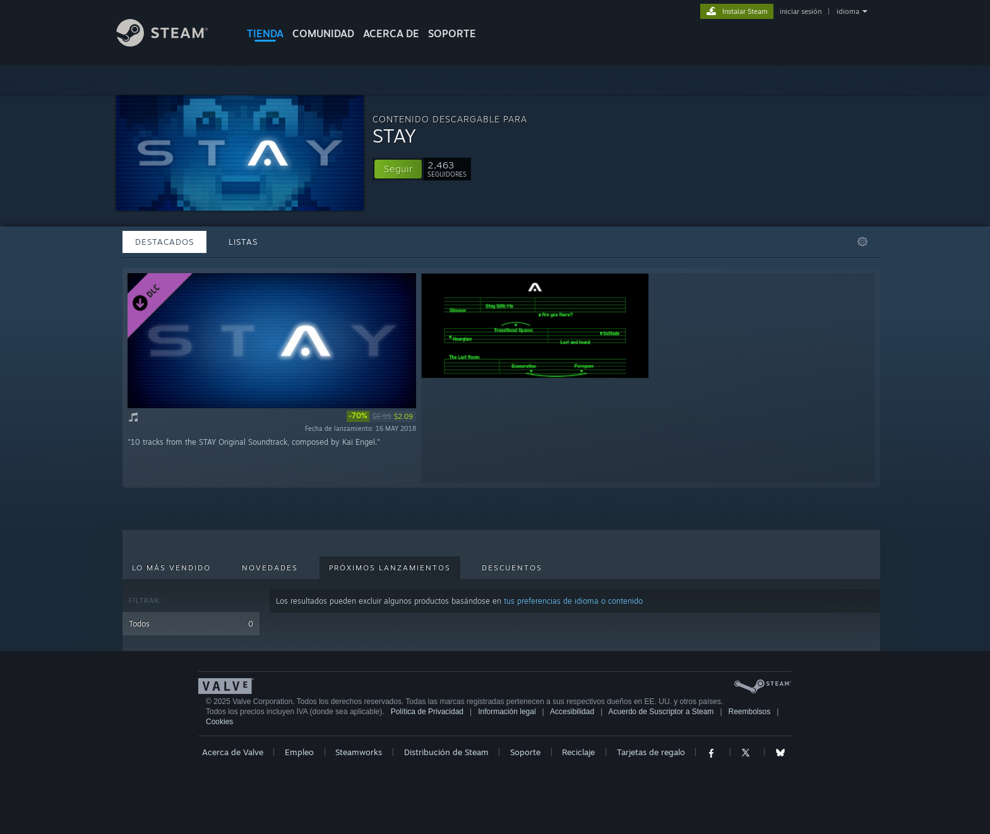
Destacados (164, 242)
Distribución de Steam (446, 752)
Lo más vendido (171, 567)
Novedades (270, 567)
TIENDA (265, 33)
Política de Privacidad (427, 711)
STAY (394, 135)
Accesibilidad (572, 711)
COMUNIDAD (323, 33)
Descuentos (512, 567)
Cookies (219, 721)
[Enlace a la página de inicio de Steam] (171, 43)
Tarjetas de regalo (651, 752)
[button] (398, 169)
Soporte (525, 752)
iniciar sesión (800, 11)
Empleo (299, 752)
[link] (381, 416)
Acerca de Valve (232, 752)
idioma (848, 11)
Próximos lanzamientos (390, 567)
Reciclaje (578, 752)
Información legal (506, 711)
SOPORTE (452, 33)
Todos (191, 623)
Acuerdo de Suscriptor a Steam (661, 711)
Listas (243, 242)
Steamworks (358, 752)
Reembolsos (750, 711)
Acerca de (391, 33)
